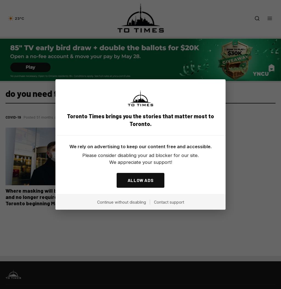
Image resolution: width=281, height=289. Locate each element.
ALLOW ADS (141, 180)
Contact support (169, 202)
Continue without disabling (121, 202)
